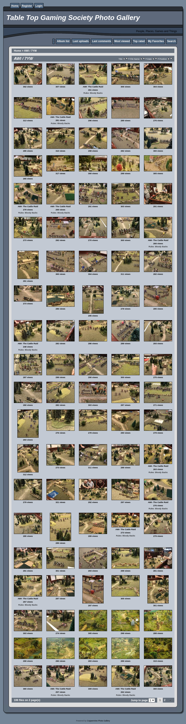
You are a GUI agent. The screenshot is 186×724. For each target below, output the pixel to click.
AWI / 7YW (30, 50)
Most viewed (122, 41)
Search (171, 41)
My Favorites (156, 41)
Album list (63, 41)
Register (27, 5)
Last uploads (81, 41)
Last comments (101, 41)
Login (38, 5)
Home (14, 5)
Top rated (139, 41)
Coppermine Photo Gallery (98, 721)
